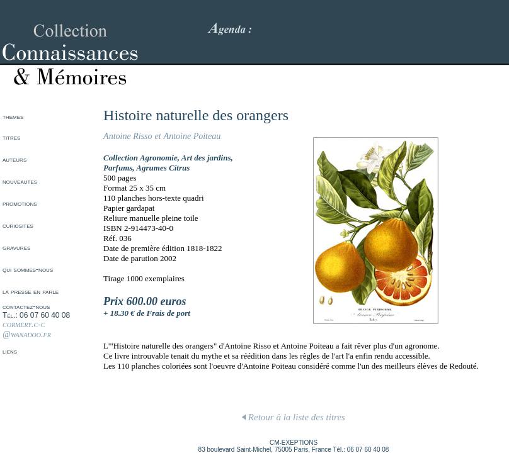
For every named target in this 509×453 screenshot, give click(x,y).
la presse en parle (31, 291)
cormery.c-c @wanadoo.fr (27, 329)
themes (13, 116)
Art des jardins (206, 157)
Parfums (117, 167)
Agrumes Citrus (163, 167)
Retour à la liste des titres (293, 417)
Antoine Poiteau (192, 136)
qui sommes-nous (28, 269)
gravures (16, 247)
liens (10, 351)
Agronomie (159, 157)
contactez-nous (26, 306)
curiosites (18, 225)
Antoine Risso (127, 136)
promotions (20, 203)
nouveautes (20, 181)
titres (11, 137)
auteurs (14, 159)
